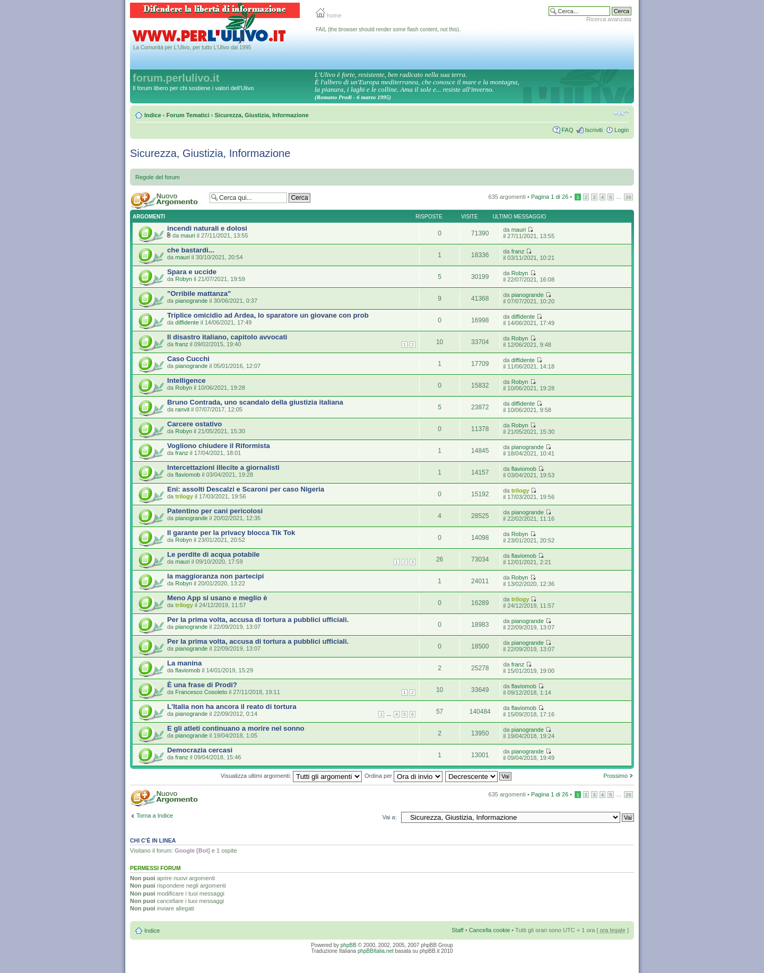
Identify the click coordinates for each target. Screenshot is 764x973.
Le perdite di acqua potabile (213, 554)
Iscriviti (594, 130)
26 (628, 197)
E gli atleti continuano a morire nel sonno (236, 728)
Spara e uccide (191, 272)
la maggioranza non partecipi (215, 576)
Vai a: (389, 817)
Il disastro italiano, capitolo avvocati (227, 337)
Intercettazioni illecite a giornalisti (223, 467)
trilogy (184, 496)
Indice (152, 115)
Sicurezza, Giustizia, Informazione (261, 115)
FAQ (567, 130)
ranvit (182, 409)
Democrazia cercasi (199, 750)
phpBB (349, 945)
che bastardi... (190, 250)
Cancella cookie (489, 930)
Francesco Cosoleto (201, 692)
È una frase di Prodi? (202, 685)
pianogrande (191, 300)
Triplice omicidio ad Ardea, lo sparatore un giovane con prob (268, 315)
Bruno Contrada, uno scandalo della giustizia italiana (255, 402)
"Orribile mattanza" (199, 293)
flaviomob (187, 474)
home (329, 15)
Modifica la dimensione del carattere (621, 113)
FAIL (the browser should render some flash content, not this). (388, 29)
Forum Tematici (188, 115)
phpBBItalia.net (376, 951)
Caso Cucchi (188, 359)
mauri (187, 235)
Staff (457, 930)
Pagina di (549, 197)
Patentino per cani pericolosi (215, 511)
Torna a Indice (154, 815)
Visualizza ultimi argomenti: (291, 776)
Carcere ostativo (194, 424)
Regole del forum (157, 177)
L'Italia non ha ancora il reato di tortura (231, 707)
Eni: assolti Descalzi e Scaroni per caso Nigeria (245, 489)
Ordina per (403, 776)
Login (621, 130)
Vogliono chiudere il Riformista (218, 446)
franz (517, 251)
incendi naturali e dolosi (207, 228)
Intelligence (186, 380)
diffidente (186, 322)
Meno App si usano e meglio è (217, 598)
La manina (184, 663)
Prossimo (615, 776)
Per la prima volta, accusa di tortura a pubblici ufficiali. (258, 620)
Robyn (183, 279)
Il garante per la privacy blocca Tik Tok (231, 533)
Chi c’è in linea (153, 840)
